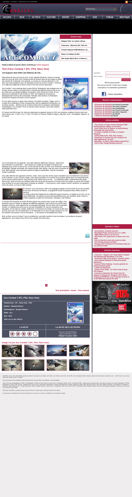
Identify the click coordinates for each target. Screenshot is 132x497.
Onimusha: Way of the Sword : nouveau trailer (112, 258)
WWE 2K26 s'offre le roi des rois (107, 235)
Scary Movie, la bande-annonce (106, 231)
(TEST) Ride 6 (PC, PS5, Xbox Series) (108, 136)
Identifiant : (97, 73)
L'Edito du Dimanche (102, 116)
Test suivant (83, 290)
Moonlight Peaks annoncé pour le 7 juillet (110, 233)
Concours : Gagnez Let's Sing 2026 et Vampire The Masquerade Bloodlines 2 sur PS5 (111, 256)
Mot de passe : (98, 76)
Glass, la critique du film (70, 54)
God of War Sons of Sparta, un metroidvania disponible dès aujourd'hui (111, 129)
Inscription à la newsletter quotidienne (112, 88)
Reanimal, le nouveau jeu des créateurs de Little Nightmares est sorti (110, 138)
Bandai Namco (17, 306)
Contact (14, 2)
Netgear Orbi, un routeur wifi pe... (73, 41)
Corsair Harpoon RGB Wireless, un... (75, 50)
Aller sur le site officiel (13, 319)
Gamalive (6, 2)
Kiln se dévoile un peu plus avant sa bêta (110, 240)
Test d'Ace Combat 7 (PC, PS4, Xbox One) (25, 69)
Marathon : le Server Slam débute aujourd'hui (112, 141)
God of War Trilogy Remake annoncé (108, 143)
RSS (130, 2)
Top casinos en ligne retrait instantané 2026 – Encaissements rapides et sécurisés (111, 125)
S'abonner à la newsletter (27, 2)
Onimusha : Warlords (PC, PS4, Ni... (74, 45)
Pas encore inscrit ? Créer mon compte (112, 85)
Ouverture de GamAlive (103, 105)
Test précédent (62, 290)
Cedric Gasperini (42, 65)
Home (73, 290)
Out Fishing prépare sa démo (106, 242)
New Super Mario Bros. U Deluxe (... (74, 58)
